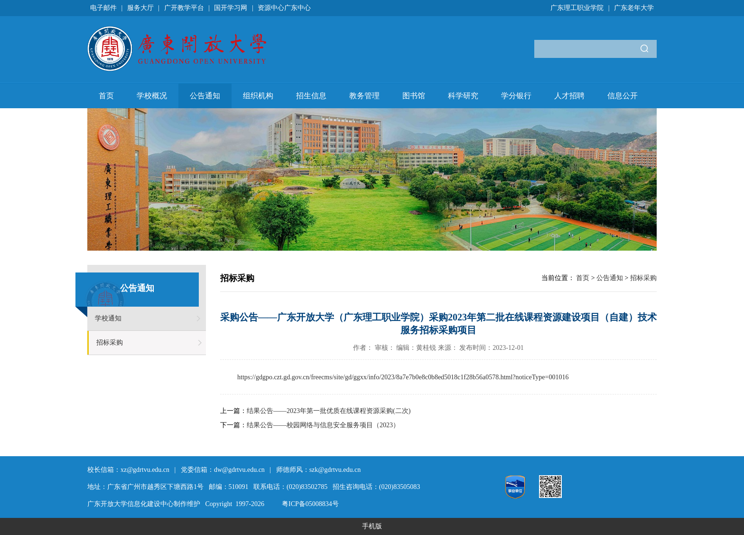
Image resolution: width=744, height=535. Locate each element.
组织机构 (258, 96)
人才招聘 (569, 96)
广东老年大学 (634, 7)
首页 (106, 96)
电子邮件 (103, 7)
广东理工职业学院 (577, 7)
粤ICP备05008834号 (310, 503)
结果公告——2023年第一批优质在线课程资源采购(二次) (328, 410)
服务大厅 (140, 7)
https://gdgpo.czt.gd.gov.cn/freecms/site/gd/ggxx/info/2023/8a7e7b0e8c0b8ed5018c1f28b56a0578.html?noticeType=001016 (402, 377)
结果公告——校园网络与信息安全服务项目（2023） (323, 425)
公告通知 (205, 96)
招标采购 (109, 342)
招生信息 (311, 96)
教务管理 (364, 96)
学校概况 (152, 96)
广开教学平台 (184, 7)
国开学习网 (230, 7)
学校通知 (108, 318)
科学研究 (463, 96)
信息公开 (622, 96)
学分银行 (516, 96)
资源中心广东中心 (284, 7)
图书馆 (413, 96)
